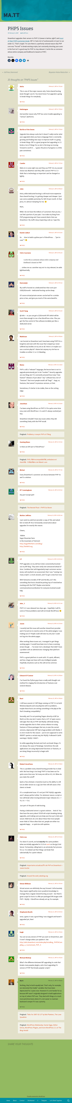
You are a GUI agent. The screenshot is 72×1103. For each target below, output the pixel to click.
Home (8, 1100)
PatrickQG (24, 283)
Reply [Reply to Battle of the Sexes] (23, 156)
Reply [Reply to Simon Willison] (23, 904)
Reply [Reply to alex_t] (23, 616)
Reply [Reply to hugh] (23, 950)
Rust (21, 698)
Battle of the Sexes (27, 129)
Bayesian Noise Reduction (59, 72)
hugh (22, 932)
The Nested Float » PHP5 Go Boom (39, 507)
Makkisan (23, 336)
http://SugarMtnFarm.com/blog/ (31, 544)
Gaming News (25, 442)
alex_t (22, 603)
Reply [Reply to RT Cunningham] (23, 500)
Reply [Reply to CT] (23, 596)
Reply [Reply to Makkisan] (23, 357)
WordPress (25, 33)
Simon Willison (25, 884)
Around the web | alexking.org (37, 876)
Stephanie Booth (26, 912)
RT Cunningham (26, 490)
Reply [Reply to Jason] (23, 668)
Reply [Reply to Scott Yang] (23, 329)
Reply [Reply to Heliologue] (23, 122)
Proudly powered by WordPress (36, 1096)
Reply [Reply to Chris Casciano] (23, 275)
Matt (21, 981)
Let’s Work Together (56, 1100)
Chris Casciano (25, 253)
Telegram (44, 1100)
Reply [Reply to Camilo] (23, 181)
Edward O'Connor (26, 675)
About (15, 1100)
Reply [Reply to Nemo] (23, 396)
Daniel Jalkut (25, 233)
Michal (22, 470)
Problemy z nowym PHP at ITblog (39, 434)
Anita (22, 86)
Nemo (22, 365)
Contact (22, 1100)
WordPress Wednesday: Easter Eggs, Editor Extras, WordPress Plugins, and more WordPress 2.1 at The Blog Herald (40, 1028)
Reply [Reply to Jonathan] (23, 426)
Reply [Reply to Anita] (23, 102)
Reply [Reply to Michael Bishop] (23, 973)
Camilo (22, 163)
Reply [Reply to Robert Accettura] (23, 829)
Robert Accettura (26, 764)
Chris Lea (23, 837)
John (21, 189)
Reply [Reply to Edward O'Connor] (23, 691)
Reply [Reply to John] (23, 225)
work (48, 844)
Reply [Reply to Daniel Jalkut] (23, 245)
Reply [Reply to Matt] (23, 1007)
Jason (22, 624)
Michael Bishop (25, 958)
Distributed (31, 1100)
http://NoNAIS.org (26, 546)
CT (21, 559)
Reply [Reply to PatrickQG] (23, 303)
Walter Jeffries (25, 515)
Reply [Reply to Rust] (23, 756)
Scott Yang (24, 311)
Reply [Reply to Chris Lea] (23, 858)
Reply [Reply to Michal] (23, 482)
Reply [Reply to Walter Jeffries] (23, 551)
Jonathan (23, 404)
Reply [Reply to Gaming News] (23, 452)
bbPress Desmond (10, 72)
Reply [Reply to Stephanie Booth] (23, 924)
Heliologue (24, 109)
